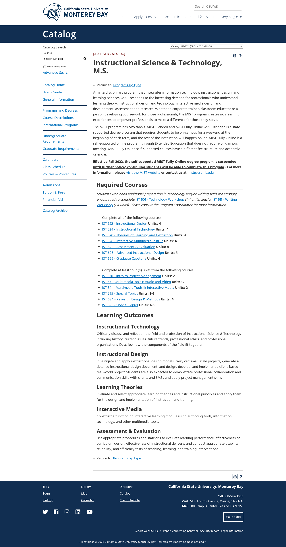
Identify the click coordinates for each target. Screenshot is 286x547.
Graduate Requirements (61, 149)
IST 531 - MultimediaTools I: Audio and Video (136, 282)
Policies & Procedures (59, 174)
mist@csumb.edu (201, 173)
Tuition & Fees (54, 193)
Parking (48, 500)
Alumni (211, 17)
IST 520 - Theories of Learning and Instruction (137, 235)
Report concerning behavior (180, 531)
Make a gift (233, 517)
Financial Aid (53, 200)
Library (86, 487)
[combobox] (218, 7)
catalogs (89, 542)
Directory (126, 487)
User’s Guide (52, 92)
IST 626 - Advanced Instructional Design (133, 253)
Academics (173, 17)
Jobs (46, 487)
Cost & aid (153, 17)
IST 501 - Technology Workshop (160, 200)
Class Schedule (54, 167)
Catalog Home (54, 85)
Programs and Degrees (60, 111)
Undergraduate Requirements (54, 139)
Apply (138, 17)
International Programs (60, 125)
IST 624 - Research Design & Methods (131, 299)
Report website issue (148, 531)
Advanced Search (56, 73)
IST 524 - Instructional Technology (128, 230)
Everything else (231, 17)
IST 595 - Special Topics (120, 294)
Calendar (87, 500)
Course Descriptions (58, 118)
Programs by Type (127, 85)
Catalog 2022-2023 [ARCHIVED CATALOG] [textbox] (191, 46)
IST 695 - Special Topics (120, 305)
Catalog (59, 34)
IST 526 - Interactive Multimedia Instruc (132, 241)
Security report (209, 531)
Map (84, 493)
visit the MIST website (143, 173)
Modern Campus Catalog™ (189, 542)
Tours (46, 493)
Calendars (50, 160)
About (126, 17)
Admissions (51, 185)
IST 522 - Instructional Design (124, 224)
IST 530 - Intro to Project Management (131, 276)
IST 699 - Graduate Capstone (124, 259)
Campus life (193, 17)
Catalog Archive (55, 211)
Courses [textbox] (48, 53)
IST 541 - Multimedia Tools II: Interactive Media (138, 288)
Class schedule (130, 500)
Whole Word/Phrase (56, 67)
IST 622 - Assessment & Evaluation (128, 247)
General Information (58, 100)
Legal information (232, 531)
